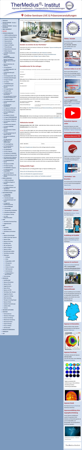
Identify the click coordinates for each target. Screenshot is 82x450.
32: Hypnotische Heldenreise (10, 119)
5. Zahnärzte (7, 265)
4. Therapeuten (8, 263)
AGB (4, 333)
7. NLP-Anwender (9, 269)
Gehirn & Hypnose (8, 247)
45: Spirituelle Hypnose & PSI (10, 155)
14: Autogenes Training (9, 214)
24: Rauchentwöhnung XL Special (9, 102)
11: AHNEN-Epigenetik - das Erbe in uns (10, 70)
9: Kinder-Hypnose (8, 51)
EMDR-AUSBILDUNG (7, 178)
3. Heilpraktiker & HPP (10, 261)
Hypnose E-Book (7, 302)
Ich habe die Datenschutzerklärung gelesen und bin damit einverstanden (47, 105)
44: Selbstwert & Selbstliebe (10, 153)
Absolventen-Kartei (8, 321)
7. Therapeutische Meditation (10, 210)
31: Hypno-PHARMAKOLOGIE (10, 117)
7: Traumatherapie (8, 47)
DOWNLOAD (5, 278)
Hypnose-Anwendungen (9, 235)
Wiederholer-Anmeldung (9, 319)
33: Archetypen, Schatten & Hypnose (10, 122)
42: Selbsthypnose (8, 149)
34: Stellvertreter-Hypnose (10, 124)
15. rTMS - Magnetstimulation (8, 217)
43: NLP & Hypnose (8, 151)
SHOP (4, 219)
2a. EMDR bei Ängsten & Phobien (9, 183)
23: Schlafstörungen (8, 99)
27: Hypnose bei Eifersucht (10, 108)
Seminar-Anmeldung (8, 317)
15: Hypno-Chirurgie (8, 79)
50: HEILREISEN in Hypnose (10, 167)
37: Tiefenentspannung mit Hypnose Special (10, 133)
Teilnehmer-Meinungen (9, 315)
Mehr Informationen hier (70, 76)
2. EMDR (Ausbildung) (9, 180)
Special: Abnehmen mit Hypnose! (9, 64)
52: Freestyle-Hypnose (9, 173)
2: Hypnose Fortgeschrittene (10, 37)
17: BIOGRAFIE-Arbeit (8, 83)
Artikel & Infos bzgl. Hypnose (10, 237)
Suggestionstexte (7, 223)
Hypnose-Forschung (8, 241)
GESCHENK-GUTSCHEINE (8, 309)
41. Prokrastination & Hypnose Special (8, 146)
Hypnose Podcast (7, 229)
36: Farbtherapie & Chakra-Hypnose (10, 130)
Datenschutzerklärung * (25, 104)
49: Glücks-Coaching (8, 165)
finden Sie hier (67, 185)
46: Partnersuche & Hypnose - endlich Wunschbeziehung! (10, 158)
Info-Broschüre (7, 327)
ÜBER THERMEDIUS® (7, 29)
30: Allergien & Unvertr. (9, 115)
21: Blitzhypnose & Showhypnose (8, 93)
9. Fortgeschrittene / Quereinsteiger (9, 273)
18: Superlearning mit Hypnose (8, 86)
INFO (4, 233)
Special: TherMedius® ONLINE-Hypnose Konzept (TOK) (9, 61)
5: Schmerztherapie (8, 43)
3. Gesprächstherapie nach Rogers (10, 200)
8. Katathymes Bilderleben (10, 212)
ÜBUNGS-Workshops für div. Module (10, 175)
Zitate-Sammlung (7, 298)
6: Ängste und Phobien (9, 45)
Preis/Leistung (7, 276)
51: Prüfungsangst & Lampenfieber (8, 170)
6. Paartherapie (7, 208)
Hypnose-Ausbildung (54, 47)
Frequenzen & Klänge (8, 296)
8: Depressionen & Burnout (10, 49)
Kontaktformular (35, 52)
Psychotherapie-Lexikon (9, 251)
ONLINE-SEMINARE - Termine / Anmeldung (9, 23)
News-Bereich (67, 161)
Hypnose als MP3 (7, 290)
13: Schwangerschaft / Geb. (10, 75)
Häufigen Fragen (37, 56)
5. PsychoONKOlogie (8, 206)
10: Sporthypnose (8, 67)
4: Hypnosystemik (8, 41)
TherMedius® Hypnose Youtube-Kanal (72, 129)
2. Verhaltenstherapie (8, 198)
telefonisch (44, 52)
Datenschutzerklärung (47, 108)
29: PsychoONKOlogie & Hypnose (9, 112)
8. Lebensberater (8, 271)
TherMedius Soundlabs (9, 253)
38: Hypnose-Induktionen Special (9, 137)
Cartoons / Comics (75, 213)
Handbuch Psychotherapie (9, 304)
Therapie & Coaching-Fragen (10, 300)
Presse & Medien (7, 325)
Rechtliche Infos (7, 243)
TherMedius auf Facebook (9, 231)
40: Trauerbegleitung (8, 144)
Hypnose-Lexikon (7, 249)
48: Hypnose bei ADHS (9, 163)
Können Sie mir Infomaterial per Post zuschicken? (31, 171)
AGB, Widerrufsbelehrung (34, 108)
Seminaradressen (7, 313)
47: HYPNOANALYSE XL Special (9, 161)
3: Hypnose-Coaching (8, 39)
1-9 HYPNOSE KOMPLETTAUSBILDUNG (9, 57)
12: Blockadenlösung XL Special (9, 73)
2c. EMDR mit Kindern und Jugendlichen (10, 188)
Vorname (22, 71)
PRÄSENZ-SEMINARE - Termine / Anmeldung (10, 26)
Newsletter (6, 227)
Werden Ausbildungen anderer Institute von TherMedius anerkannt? (35, 176)
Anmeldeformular (58, 117)
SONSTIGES (5, 311)
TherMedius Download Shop (10, 221)
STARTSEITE (5, 20)
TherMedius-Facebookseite (74, 192)
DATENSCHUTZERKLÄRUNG (9, 329)
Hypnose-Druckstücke (8, 282)
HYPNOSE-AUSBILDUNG (8, 33)
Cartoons (6, 307)
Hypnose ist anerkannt (69, 264)
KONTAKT (5, 31)
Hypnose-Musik (7, 284)
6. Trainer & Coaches (9, 267)
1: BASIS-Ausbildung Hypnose (10, 35)
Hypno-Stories (7, 288)
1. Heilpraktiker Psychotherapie (7, 195)
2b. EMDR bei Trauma (8, 185)
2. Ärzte (6, 259)
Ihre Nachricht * (23, 85)
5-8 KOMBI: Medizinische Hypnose (9, 53)
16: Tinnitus (6, 81)
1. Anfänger (7, 257)
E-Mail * (21, 83)
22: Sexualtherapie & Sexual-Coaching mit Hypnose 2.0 (10, 97)
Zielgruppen (6, 255)
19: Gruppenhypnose (8, 89)
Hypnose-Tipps (7, 239)
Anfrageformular (29, 147)
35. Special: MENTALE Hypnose (8, 127)
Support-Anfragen (8, 323)
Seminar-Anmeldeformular (50, 54)
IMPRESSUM (5, 331)
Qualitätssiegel (7, 280)
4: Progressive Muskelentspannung (8, 204)
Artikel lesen (71, 330)
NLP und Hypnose (8, 245)
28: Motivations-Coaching (9, 110)
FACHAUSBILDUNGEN (7, 192)
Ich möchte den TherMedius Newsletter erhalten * (26, 102)
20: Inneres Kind (7, 91)
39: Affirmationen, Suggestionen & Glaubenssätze (8, 141)
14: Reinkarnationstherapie (10, 77)
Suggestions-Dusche (8, 294)
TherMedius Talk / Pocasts (9, 292)
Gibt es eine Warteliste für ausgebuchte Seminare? (31, 173)
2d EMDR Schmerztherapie (10, 190)
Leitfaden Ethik (7, 306)
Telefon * (22, 76)
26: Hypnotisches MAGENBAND (7, 105)
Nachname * (22, 74)
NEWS (4, 225)
